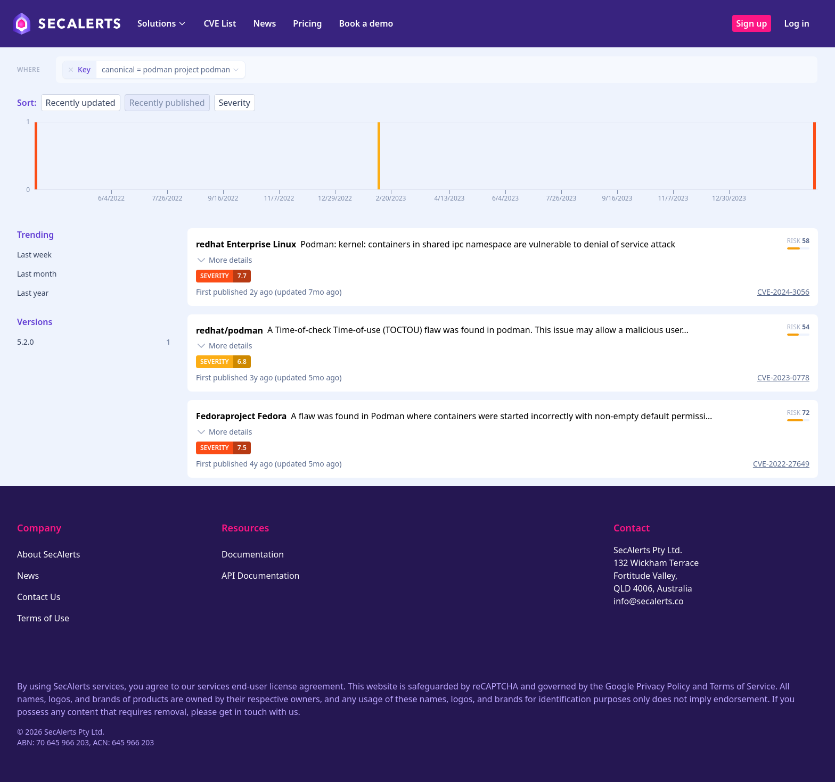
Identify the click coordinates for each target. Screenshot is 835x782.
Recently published (167, 103)
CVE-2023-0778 (783, 377)
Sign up (751, 23)
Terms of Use (43, 618)
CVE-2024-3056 (783, 292)
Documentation (253, 554)
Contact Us (38, 597)
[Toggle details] (224, 260)
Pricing (307, 23)
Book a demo (366, 23)
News (264, 23)
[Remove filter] (71, 69)
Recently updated (81, 103)
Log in (796, 23)
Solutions (161, 23)
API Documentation (261, 575)
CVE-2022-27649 (781, 464)
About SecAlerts (48, 554)
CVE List (219, 23)
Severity (234, 103)
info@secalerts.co (648, 601)
